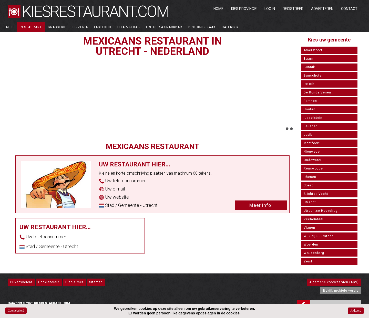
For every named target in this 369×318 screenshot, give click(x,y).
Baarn (308, 58)
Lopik (308, 134)
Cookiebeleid (48, 282)
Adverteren (322, 9)
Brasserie (57, 27)
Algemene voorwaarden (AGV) (334, 282)
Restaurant (31, 27)
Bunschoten (314, 75)
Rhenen (310, 177)
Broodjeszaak (202, 27)
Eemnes (310, 101)
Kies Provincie (244, 9)
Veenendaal (313, 219)
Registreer (293, 9)
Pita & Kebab (128, 27)
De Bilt (309, 84)
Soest (308, 185)
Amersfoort (313, 50)
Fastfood (102, 27)
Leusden (311, 126)
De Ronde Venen (317, 92)
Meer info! (261, 205)
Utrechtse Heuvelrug (321, 211)
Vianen (309, 227)
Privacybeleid (21, 282)
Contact (349, 9)
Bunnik (309, 67)
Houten (309, 109)
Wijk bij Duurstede (319, 236)
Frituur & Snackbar (164, 27)
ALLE (10, 27)
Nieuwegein (313, 151)
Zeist (308, 261)
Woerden (311, 244)
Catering (230, 27)
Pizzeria (80, 27)
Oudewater (313, 160)
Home (218, 9)
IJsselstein (313, 118)
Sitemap (95, 282)
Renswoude (313, 168)
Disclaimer (74, 282)
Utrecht (310, 202)
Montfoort (312, 143)
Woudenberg (314, 253)
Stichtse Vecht (316, 194)
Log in (269, 9)
